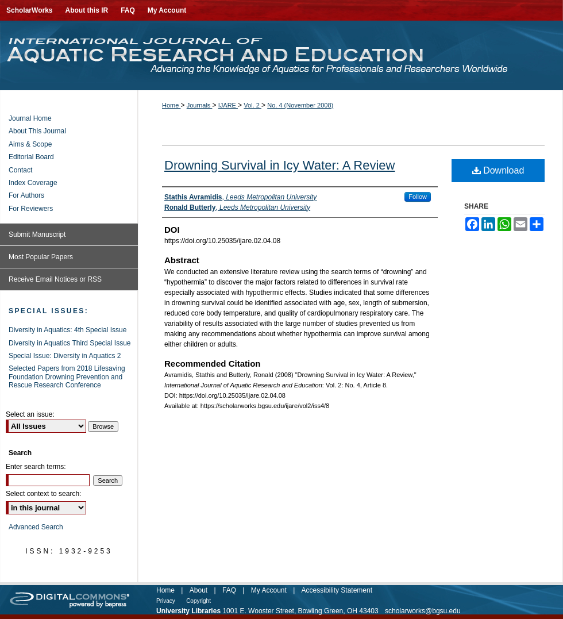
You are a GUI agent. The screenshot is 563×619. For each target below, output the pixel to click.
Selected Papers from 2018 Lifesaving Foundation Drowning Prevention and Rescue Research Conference (67, 376)
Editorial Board (31, 157)
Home (171, 105)
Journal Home (30, 118)
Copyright (198, 601)
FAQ (229, 590)
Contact (20, 170)
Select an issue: (30, 414)
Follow (417, 196)
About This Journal (37, 131)
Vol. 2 (252, 105)
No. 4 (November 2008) (300, 105)
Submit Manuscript (37, 234)
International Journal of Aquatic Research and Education (281, 55)
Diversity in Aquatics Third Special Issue (70, 343)
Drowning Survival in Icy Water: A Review (279, 165)
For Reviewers (31, 209)
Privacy (165, 601)
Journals (200, 105)
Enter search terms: (36, 467)
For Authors (26, 195)
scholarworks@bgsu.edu (423, 611)
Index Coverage (33, 183)
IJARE (228, 105)
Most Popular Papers (41, 257)
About (198, 590)
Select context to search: (43, 494)
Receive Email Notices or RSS (55, 279)
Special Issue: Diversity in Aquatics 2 (65, 356)
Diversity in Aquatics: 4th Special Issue (67, 330)
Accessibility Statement (337, 590)
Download (498, 170)
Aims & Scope (30, 144)
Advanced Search (36, 527)
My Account (269, 590)
